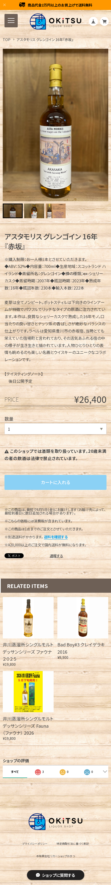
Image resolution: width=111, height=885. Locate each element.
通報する (56, 555)
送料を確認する (56, 536)
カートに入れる (55, 482)
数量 (8, 418)
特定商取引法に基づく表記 (73, 844)
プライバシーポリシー (35, 844)
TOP (6, 39)
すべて (15, 771)
